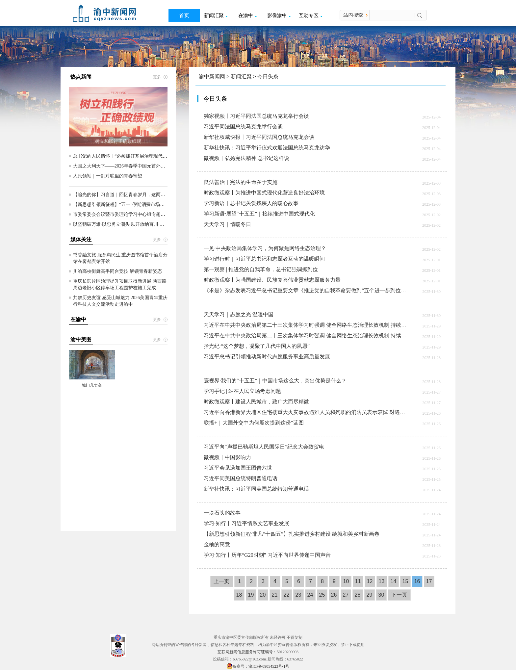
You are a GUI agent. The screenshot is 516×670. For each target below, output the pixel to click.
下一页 (399, 595)
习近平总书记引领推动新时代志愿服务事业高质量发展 (267, 356)
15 (405, 581)
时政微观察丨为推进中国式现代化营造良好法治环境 (264, 192)
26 (334, 595)
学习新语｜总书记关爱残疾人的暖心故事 (251, 203)
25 (322, 595)
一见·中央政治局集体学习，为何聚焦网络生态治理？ (265, 248)
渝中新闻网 (212, 76)
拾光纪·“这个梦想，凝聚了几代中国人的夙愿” (257, 346)
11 (358, 581)
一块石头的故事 (222, 513)
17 (429, 581)
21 (275, 595)
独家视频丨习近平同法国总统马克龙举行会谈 (256, 116)
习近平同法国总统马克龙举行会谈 (243, 126)
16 (417, 581)
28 (358, 595)
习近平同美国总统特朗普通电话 (240, 478)
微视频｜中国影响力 (227, 457)
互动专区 (310, 15)
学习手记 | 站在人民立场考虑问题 (242, 391)
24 (310, 595)
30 (381, 595)
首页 (184, 15)
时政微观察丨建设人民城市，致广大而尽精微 (256, 401)
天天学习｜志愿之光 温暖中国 (238, 314)
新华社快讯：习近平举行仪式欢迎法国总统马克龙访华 (267, 147)
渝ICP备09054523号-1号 (269, 666)
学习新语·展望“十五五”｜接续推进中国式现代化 (259, 214)
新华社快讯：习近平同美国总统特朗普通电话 (256, 489)
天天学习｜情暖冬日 (227, 224)
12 (370, 581)
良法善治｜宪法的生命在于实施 (240, 182)
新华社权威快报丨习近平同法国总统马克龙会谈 (259, 137)
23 (298, 595)
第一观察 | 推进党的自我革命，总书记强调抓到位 (261, 269)
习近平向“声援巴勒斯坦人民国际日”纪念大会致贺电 (264, 447)
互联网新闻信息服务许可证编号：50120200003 (258, 652)
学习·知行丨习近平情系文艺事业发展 (246, 523)
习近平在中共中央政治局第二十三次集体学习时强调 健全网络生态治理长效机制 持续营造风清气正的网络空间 (331, 325)
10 (346, 581)
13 (382, 581)
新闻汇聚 (216, 15)
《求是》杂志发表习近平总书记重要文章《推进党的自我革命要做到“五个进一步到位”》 (306, 290)
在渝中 (247, 15)
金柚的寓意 (217, 544)
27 (346, 595)
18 (239, 595)
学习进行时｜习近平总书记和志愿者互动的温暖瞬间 (264, 259)
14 (394, 581)
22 (287, 595)
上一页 (221, 581)
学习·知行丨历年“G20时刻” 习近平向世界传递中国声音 (267, 555)
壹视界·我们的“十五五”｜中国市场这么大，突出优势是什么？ (275, 380)
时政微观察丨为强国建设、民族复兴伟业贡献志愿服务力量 (272, 280)
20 (263, 595)
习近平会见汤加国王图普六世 (238, 468)
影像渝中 (279, 15)
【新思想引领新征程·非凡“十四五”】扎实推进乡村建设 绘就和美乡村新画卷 (291, 534)
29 (370, 595)
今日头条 (267, 76)
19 (251, 595)
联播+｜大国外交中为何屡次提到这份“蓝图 (254, 422)
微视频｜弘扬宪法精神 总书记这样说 (246, 158)
